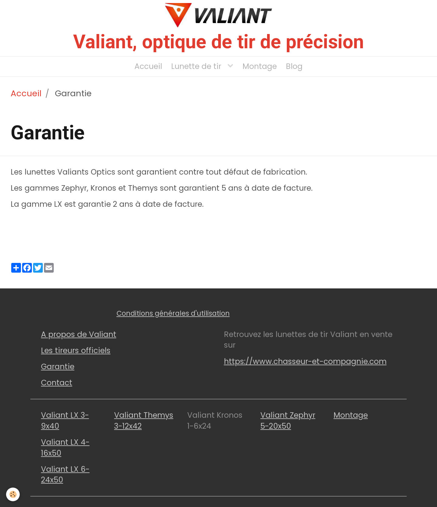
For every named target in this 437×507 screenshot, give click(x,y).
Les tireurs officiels (75, 350)
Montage (259, 66)
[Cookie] (13, 494)
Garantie (57, 366)
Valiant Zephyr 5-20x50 (287, 420)
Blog (294, 66)
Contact (56, 382)
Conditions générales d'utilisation (173, 313)
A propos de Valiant (78, 334)
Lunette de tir (197, 66)
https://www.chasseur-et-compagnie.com (305, 361)
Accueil (148, 66)
